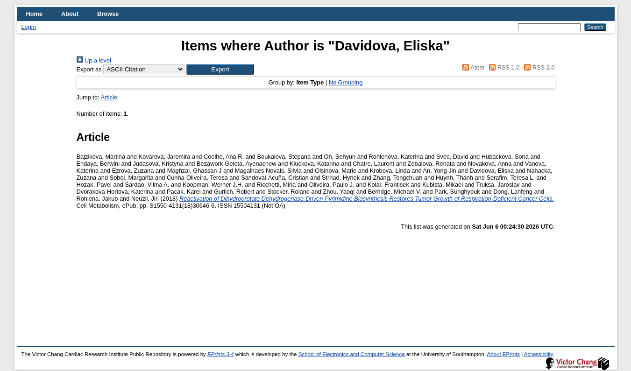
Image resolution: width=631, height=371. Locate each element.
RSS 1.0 (503, 67)
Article (108, 97)
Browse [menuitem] (108, 13)
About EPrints (503, 354)
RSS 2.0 (538, 67)
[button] (220, 69)
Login (28, 26)
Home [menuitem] (34, 13)
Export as (89, 69)
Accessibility (538, 354)
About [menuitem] (69, 13)
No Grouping (346, 82)
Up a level (94, 60)
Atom (472, 67)
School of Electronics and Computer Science (351, 354)
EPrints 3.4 (220, 354)
